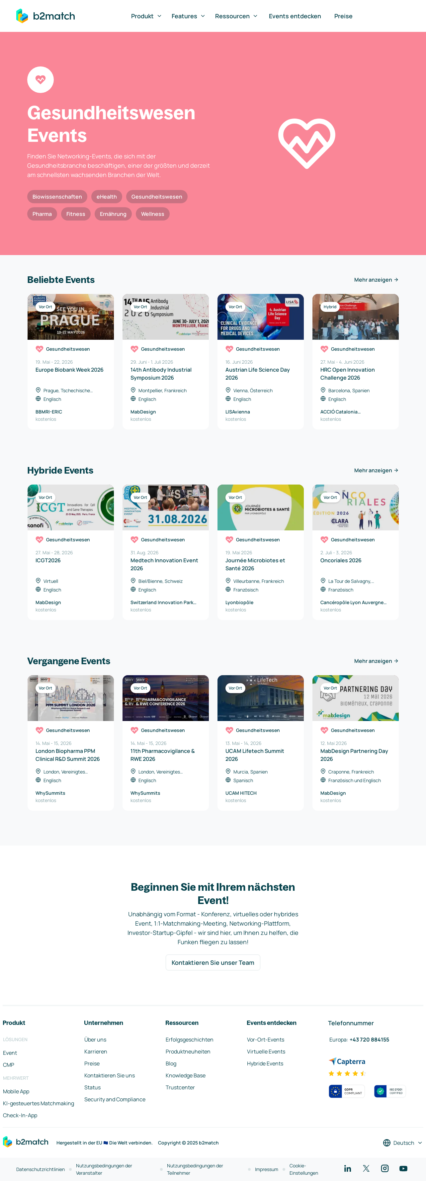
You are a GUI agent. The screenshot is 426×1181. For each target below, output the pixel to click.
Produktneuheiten (188, 1051)
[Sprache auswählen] (403, 1142)
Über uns (95, 1039)
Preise (343, 16)
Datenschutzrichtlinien (40, 1169)
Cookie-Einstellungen (304, 1169)
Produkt (146, 16)
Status (92, 1087)
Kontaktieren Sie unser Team (213, 962)
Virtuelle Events (266, 1051)
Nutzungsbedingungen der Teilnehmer (195, 1169)
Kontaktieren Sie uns (109, 1075)
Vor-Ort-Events (265, 1039)
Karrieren (95, 1051)
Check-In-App (20, 1115)
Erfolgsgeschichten (189, 1039)
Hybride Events (265, 1063)
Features (189, 16)
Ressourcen (236, 16)
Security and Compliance (114, 1099)
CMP (8, 1064)
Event (10, 1052)
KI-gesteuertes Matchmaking (38, 1103)
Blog (171, 1063)
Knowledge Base (186, 1075)
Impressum (266, 1169)
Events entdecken (295, 16)
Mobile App (16, 1091)
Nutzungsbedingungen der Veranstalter (104, 1169)
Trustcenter (180, 1087)
